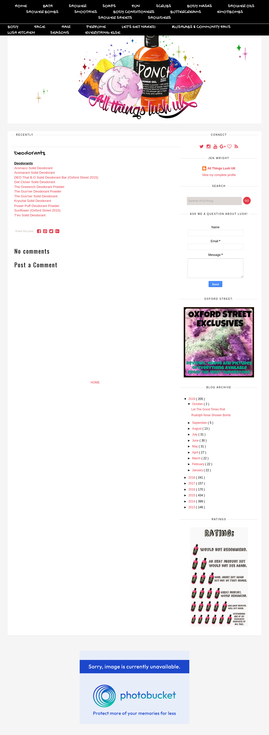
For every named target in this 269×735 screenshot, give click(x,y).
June (195, 440)
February (198, 464)
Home (21, 6)
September (200, 423)
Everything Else (102, 33)
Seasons (59, 33)
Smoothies (85, 12)
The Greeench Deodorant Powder (39, 187)
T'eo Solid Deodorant (29, 215)
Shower (77, 6)
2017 (192, 483)
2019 (192, 399)
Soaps (109, 6)
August (197, 428)
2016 (192, 489)
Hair (65, 27)
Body (13, 27)
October (198, 404)
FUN (136, 6)
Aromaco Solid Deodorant (33, 168)
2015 (192, 495)
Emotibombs (230, 12)
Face (39, 27)
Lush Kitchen (21, 33)
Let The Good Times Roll (208, 409)
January (198, 470)
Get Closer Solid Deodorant (34, 182)
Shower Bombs (42, 12)
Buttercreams (185, 12)
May (195, 446)
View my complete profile (219, 175)
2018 (192, 477)
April (195, 452)
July (195, 434)
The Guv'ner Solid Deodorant (35, 196)
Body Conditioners (133, 12)
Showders (159, 18)
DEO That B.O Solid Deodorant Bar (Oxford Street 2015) (56, 177)
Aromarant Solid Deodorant (34, 172)
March (196, 458)
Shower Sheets (115, 18)
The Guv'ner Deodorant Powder (37, 191)
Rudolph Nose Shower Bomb (211, 415)
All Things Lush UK (221, 168)
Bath (48, 6)
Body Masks (199, 6)
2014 (192, 501)
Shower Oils (241, 6)
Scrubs (163, 6)
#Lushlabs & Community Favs (201, 27)
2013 (192, 507)
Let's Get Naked (139, 27)
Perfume (96, 27)
